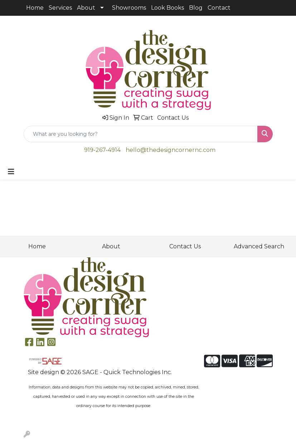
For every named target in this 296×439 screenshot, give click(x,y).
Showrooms (129, 7)
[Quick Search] (141, 134)
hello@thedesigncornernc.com (170, 150)
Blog (196, 7)
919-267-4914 (102, 150)
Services (60, 7)
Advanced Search (259, 246)
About (86, 7)
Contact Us (185, 246)
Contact (219, 7)
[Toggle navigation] (11, 172)
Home (35, 7)
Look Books (167, 7)
